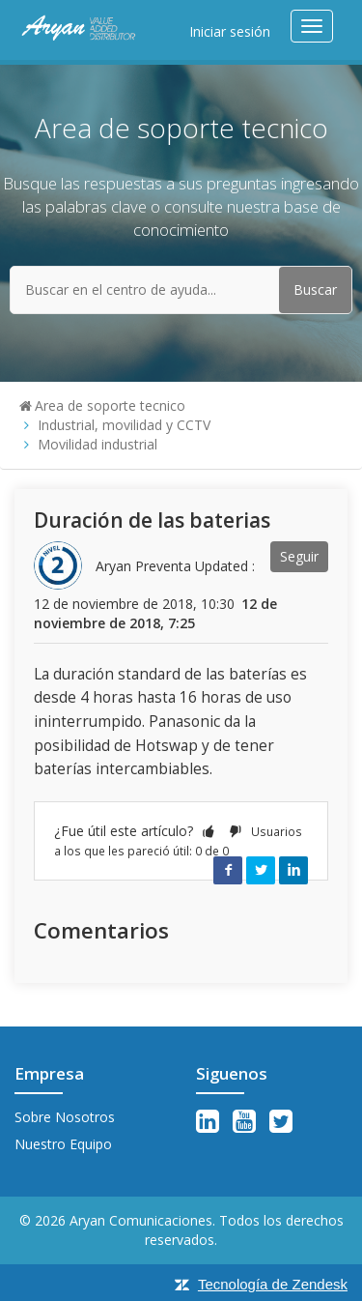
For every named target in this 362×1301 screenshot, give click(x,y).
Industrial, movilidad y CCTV (124, 425)
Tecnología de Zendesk (273, 1284)
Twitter (260, 869)
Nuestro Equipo (63, 1144)
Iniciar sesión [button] (229, 31)
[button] (208, 831)
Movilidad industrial (97, 444)
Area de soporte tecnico (110, 405)
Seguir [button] (299, 556)
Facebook (227, 869)
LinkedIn (293, 869)
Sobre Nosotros (64, 1117)
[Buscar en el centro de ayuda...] (181, 290)
